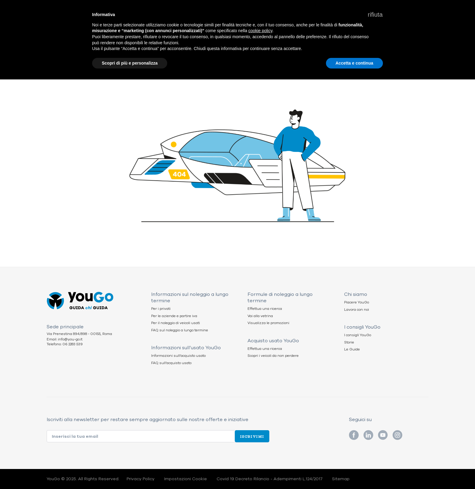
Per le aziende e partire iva (174, 316)
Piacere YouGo (356, 302)
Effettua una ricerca (264, 308)
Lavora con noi (356, 309)
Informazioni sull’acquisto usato (178, 355)
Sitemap (341, 479)
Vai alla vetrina (260, 316)
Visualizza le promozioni (268, 323)
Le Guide (352, 349)
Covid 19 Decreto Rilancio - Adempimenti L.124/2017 (269, 479)
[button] (375, 14)
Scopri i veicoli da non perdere (273, 355)
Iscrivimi (252, 436)
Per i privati (161, 308)
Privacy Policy (140, 479)
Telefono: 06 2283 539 (65, 344)
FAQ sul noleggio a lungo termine (179, 330)
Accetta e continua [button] (354, 63)
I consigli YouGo (357, 335)
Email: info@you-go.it (64, 339)
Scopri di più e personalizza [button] (130, 63)
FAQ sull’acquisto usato (171, 363)
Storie (349, 342)
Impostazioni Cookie (185, 479)
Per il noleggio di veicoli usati (175, 323)
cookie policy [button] (260, 30)
